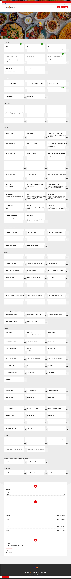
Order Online (64, 7)
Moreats (31, 572)
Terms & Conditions (37, 572)
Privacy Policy (43, 572)
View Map (9, 547)
